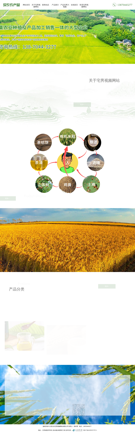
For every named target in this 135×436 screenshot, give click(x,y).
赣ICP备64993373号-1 (90, 430)
